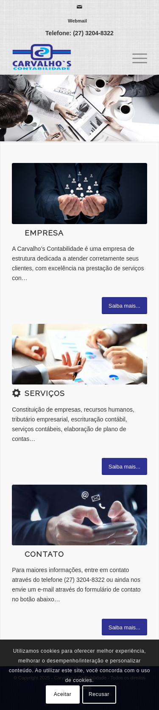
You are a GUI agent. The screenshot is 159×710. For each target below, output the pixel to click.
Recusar (99, 694)
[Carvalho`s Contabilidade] (66, 57)
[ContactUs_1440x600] (79, 515)
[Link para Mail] (79, 6)
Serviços (45, 393)
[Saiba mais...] (124, 305)
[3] (79, 354)
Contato (44, 554)
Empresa (44, 233)
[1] (79, 193)
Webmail (77, 20)
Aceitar (63, 694)
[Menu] (135, 57)
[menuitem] (77, 21)
